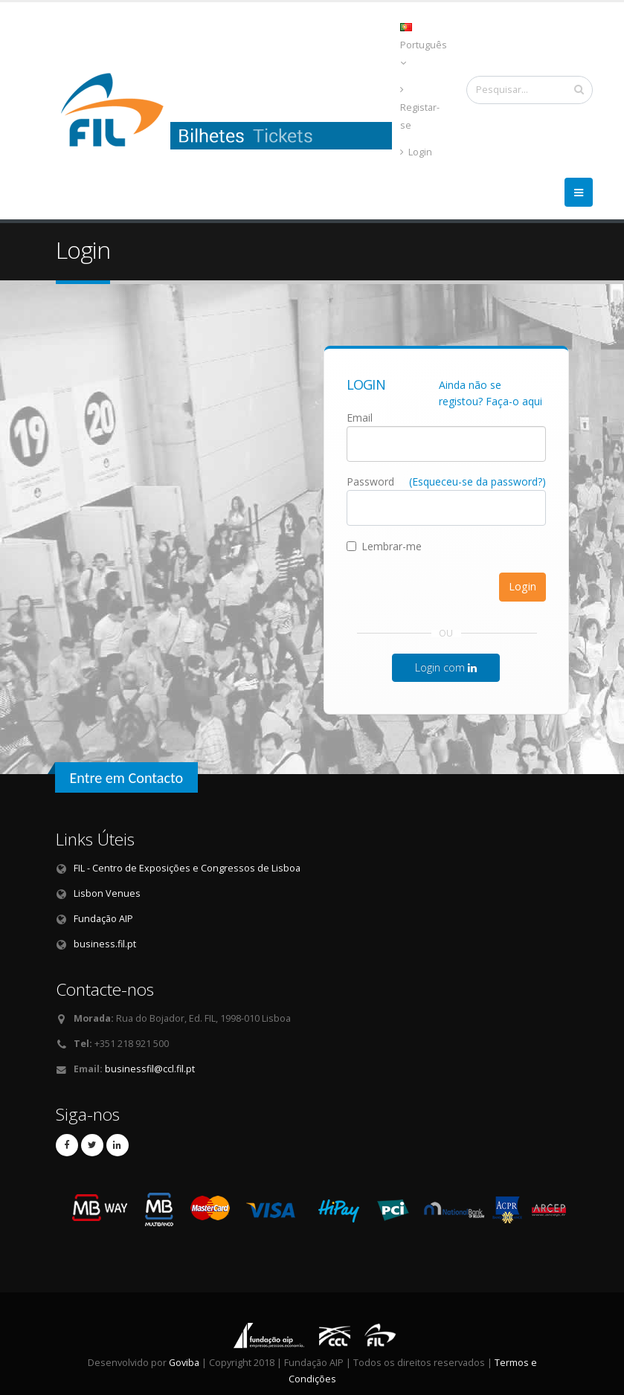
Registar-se (420, 109)
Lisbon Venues (107, 893)
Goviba (184, 1362)
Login (416, 152)
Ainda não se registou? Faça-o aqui (490, 393)
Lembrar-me (384, 546)
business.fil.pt (105, 944)
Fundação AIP (103, 918)
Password (370, 481)
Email (360, 417)
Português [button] (423, 45)
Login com (446, 667)
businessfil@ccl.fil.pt (150, 1069)
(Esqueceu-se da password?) (477, 481)
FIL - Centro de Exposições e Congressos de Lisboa (187, 868)
